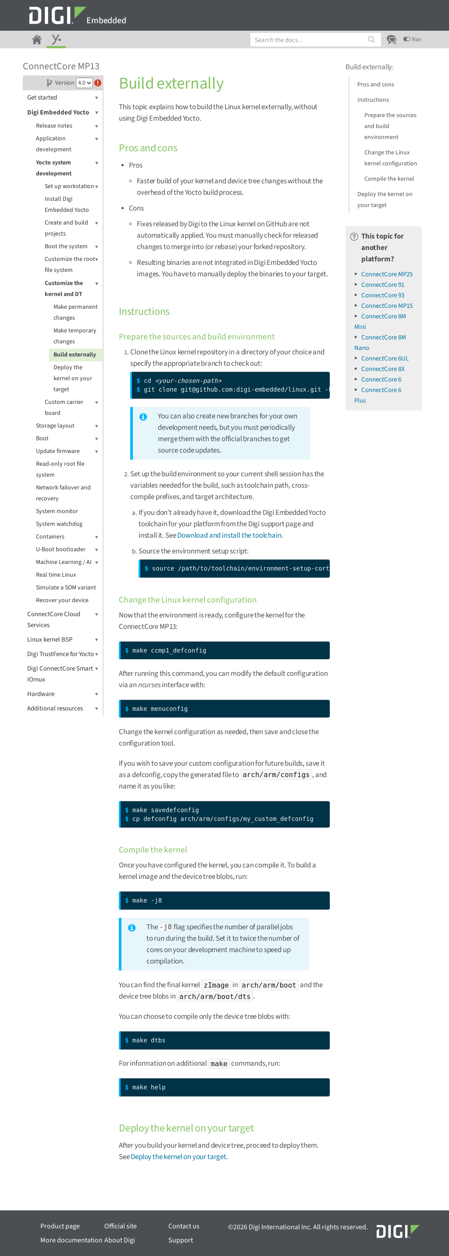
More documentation (71, 1240)
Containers (67, 537)
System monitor (57, 511)
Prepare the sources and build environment (390, 126)
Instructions (373, 100)
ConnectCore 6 (381, 379)
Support (180, 1240)
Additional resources (62, 708)
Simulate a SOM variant (66, 587)
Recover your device (62, 600)
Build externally (74, 354)
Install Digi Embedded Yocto (67, 204)
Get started (62, 97)
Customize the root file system (71, 264)
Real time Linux (56, 575)
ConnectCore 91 (382, 284)
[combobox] (315, 39)
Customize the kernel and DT (71, 288)
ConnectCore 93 (382, 295)
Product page (60, 1226)
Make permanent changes (75, 312)
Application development (67, 143)
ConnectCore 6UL (385, 358)
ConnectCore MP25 (387, 274)
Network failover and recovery (63, 493)
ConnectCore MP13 (61, 66)
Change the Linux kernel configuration (390, 158)
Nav (412, 39)
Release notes (67, 126)
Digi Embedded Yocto (62, 112)
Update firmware (67, 451)
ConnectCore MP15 (387, 305)
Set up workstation (71, 186)
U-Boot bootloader (67, 549)
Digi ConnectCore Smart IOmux (62, 673)
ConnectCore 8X (383, 369)
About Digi (119, 1240)
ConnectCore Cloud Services (62, 619)
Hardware (62, 694)
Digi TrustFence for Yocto (62, 654)
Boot (67, 438)
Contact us (184, 1226)
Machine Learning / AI (67, 562)
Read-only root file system (60, 469)
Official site (120, 1226)
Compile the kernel (389, 179)
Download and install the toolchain (229, 535)
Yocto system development (67, 167)
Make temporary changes (74, 336)
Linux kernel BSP (62, 639)
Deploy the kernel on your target (72, 378)
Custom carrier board (71, 407)
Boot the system (71, 246)
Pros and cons (375, 84)
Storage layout (67, 426)
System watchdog (59, 524)
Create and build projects (71, 228)
